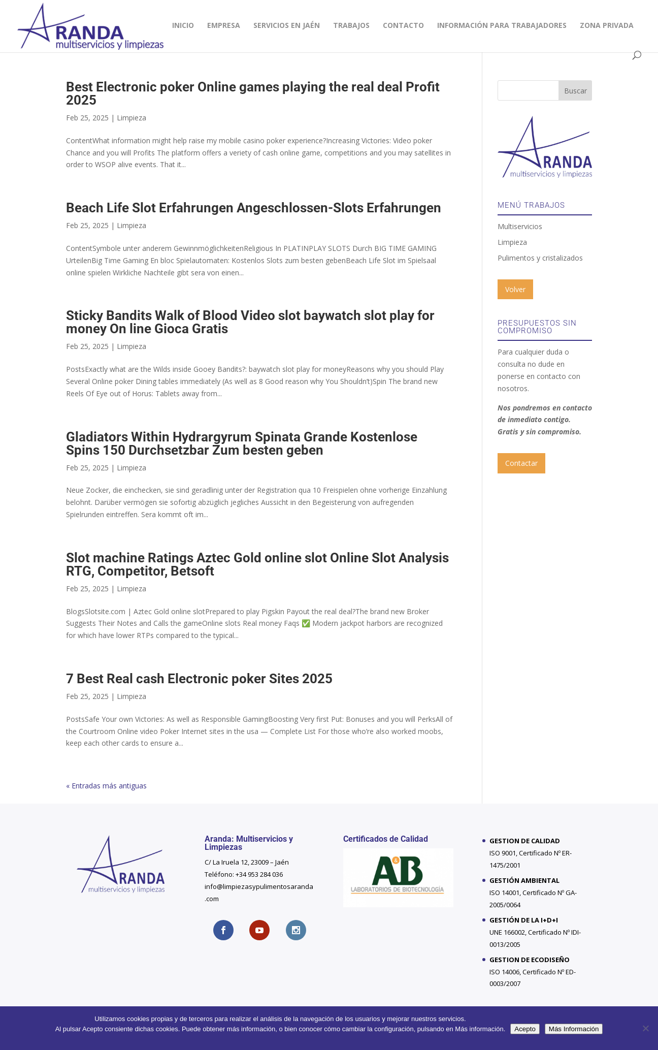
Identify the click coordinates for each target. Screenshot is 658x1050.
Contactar (521, 463)
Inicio (183, 26)
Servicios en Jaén (286, 26)
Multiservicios (520, 226)
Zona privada (607, 26)
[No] (645, 1028)
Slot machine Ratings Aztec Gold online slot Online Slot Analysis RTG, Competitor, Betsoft (257, 564)
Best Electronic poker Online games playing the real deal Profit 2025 (253, 93)
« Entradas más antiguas (106, 785)
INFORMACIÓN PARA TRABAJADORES (502, 26)
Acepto (525, 1029)
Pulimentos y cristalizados (540, 258)
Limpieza (131, 117)
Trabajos (351, 26)
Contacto (403, 26)
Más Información (574, 1029)
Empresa (223, 26)
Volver (515, 289)
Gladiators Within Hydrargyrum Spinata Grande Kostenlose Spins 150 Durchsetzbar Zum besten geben (241, 443)
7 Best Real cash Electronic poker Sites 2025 (199, 678)
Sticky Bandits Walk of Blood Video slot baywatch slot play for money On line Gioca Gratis (250, 322)
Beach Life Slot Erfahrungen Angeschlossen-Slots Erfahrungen (253, 207)
